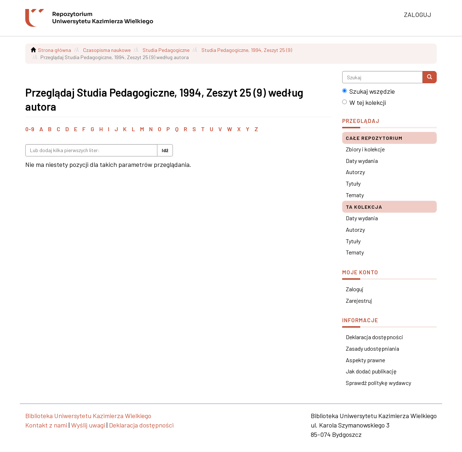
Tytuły (353, 183)
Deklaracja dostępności (374, 336)
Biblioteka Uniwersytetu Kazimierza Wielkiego (88, 416)
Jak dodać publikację (371, 371)
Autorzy (355, 171)
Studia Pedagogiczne (166, 50)
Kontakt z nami (46, 425)
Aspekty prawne (365, 359)
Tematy (355, 194)
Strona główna (54, 50)
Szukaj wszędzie (368, 91)
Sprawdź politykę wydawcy (378, 382)
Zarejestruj (359, 300)
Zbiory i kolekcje (365, 149)
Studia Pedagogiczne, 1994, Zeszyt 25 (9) (246, 50)
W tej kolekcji (364, 102)
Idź (165, 150)
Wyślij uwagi (88, 425)
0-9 (29, 128)
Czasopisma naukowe (107, 50)
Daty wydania (362, 160)
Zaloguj (354, 288)
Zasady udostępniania (372, 348)
